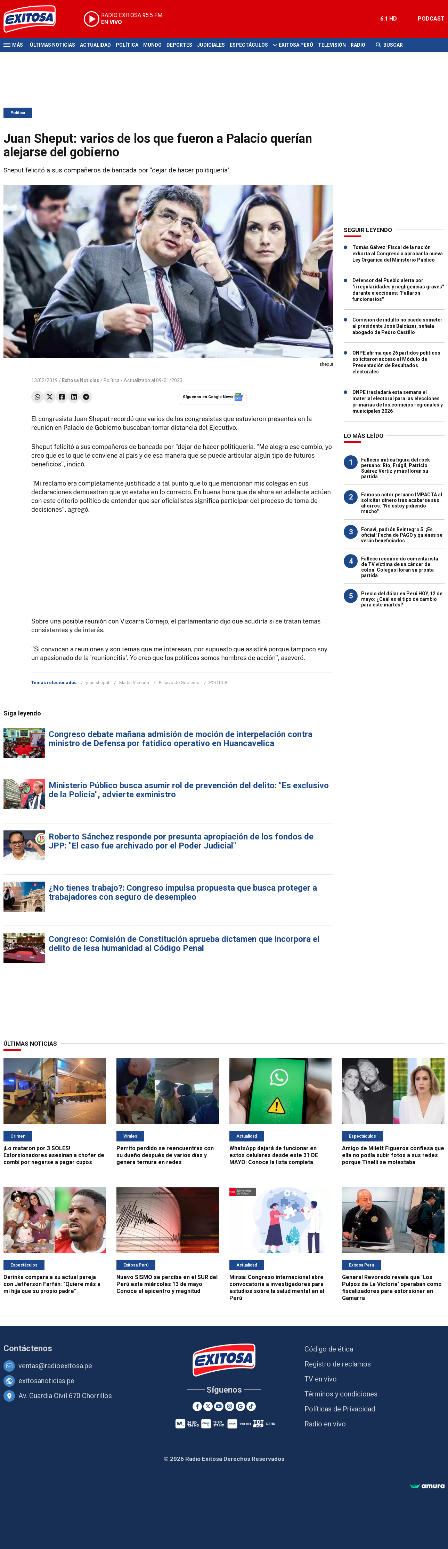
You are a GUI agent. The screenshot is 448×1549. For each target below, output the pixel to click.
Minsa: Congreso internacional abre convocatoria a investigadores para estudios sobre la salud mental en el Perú (276, 1287)
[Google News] (240, 1406)
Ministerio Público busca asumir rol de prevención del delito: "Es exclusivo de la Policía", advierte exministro (189, 790)
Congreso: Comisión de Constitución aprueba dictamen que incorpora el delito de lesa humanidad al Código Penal (184, 943)
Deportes (179, 45)
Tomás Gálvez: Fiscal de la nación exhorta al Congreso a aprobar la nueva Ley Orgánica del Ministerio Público (397, 254)
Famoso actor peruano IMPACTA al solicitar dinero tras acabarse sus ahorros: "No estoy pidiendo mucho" (401, 503)
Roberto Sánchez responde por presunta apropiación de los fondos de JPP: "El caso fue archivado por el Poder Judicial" (181, 841)
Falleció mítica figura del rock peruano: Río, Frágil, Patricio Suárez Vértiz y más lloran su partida (395, 468)
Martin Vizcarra (134, 682)
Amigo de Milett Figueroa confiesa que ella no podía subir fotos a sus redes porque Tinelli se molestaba (393, 1155)
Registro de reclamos (337, 1364)
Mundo (152, 45)
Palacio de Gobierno (179, 682)
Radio (358, 45)
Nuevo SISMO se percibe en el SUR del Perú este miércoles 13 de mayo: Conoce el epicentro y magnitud (167, 1284)
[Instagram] (229, 1406)
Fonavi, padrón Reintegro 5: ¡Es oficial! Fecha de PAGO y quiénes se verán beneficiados (401, 535)
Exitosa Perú (296, 45)
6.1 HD (388, 18)
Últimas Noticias (52, 45)
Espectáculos (249, 45)
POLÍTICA (218, 682)
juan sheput (97, 682)
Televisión (332, 45)
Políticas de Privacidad (339, 1409)
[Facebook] (197, 1406)
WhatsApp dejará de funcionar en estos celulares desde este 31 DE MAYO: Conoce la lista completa (273, 1155)
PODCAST (431, 18)
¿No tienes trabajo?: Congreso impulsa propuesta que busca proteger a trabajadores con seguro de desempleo (183, 892)
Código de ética (328, 1349)
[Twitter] (208, 1406)
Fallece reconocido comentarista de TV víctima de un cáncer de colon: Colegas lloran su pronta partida (399, 567)
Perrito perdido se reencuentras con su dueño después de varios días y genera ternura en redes (165, 1155)
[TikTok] (251, 1406)
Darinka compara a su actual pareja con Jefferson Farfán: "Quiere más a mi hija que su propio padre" (51, 1284)
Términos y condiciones (340, 1394)
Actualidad (95, 45)
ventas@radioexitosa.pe (55, 1366)
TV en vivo (320, 1379)
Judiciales (211, 45)
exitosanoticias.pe (46, 1381)
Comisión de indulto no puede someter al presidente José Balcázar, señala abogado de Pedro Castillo (397, 326)
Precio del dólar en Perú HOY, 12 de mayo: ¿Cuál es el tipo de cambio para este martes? (401, 599)
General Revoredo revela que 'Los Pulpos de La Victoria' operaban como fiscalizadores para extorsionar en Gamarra (392, 1287)
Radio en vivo (325, 1424)
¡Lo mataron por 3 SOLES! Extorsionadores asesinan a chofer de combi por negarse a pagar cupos (53, 1155)
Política (127, 45)
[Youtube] (218, 1406)
